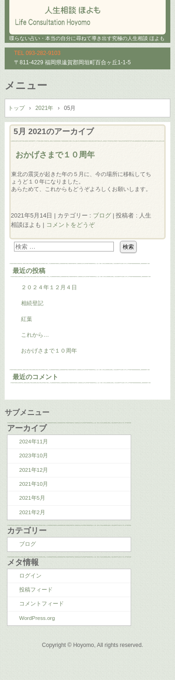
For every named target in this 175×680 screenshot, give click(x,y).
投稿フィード (36, 589)
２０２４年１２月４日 (49, 287)
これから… (35, 335)
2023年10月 (33, 455)
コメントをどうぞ (70, 224)
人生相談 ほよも (87, 14)
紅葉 (26, 319)
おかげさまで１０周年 (55, 154)
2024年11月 (33, 441)
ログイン (30, 575)
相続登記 (32, 303)
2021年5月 (32, 498)
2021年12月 (33, 470)
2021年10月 (33, 484)
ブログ (102, 215)
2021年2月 (32, 512)
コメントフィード (41, 603)
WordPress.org (37, 618)
